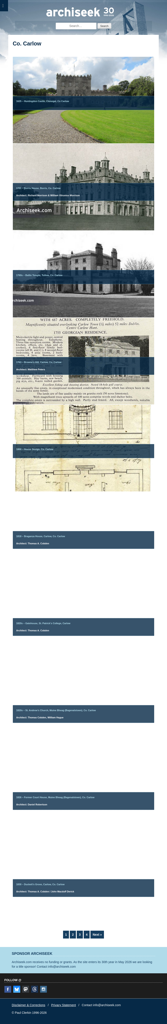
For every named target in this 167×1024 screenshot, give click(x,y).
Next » (97, 934)
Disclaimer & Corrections (28, 1005)
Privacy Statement (63, 1005)
